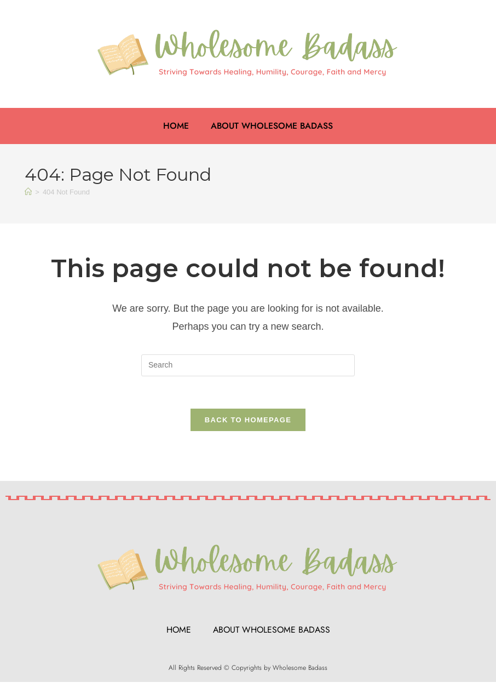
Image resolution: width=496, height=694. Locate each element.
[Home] (28, 192)
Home (175, 125)
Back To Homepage (248, 421)
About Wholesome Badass (272, 125)
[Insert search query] (248, 365)
